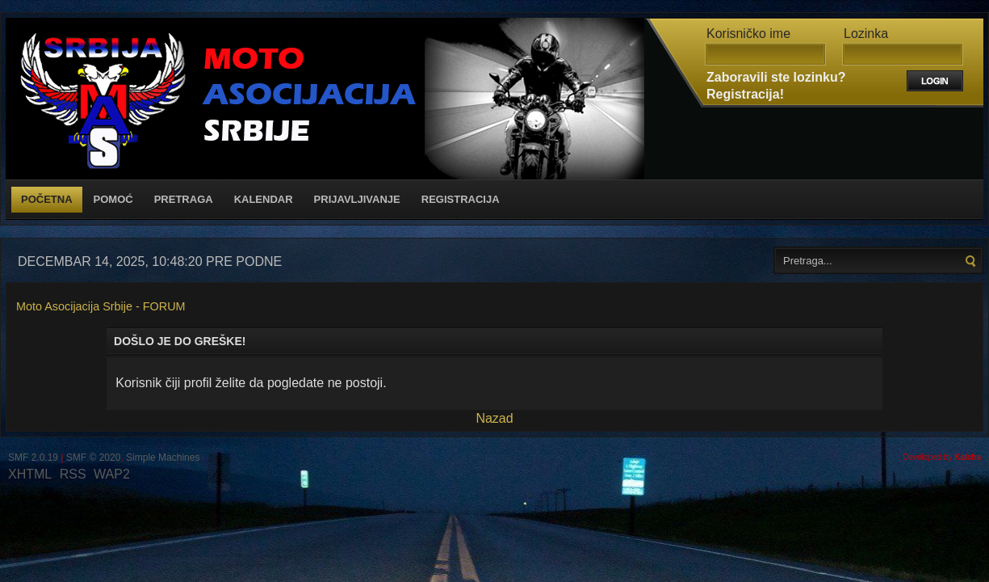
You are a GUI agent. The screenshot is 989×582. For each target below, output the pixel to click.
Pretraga (183, 199)
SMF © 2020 (93, 457)
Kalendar (263, 199)
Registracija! (745, 94)
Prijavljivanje (357, 199)
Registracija (460, 199)
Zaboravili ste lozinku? (775, 77)
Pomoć (113, 199)
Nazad (494, 418)
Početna (47, 199)
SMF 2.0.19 (33, 457)
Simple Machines (162, 457)
